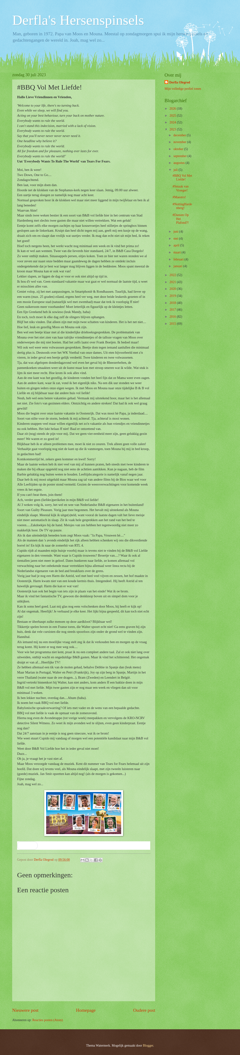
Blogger (148, 1045)
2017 (173, 309)
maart (177, 252)
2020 (173, 289)
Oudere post (144, 1010)
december (180, 135)
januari (178, 266)
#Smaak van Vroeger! (180, 188)
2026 (173, 108)
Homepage (86, 1010)
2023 (173, 129)
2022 (173, 275)
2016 (173, 316)
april (176, 245)
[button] (27, 845)
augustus (179, 163)
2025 (173, 115)
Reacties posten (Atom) (47, 1020)
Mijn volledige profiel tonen (183, 88)
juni (176, 231)
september (180, 156)
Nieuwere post (25, 1010)
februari (178, 259)
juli (176, 170)
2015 (173, 323)
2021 (173, 282)
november (180, 142)
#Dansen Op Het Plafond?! (180, 218)
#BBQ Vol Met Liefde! (182, 177)
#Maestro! (179, 197)
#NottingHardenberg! (182, 206)
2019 (173, 296)
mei (176, 238)
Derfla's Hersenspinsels (78, 20)
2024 (173, 122)
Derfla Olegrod (179, 82)
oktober (178, 149)
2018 (173, 303)
